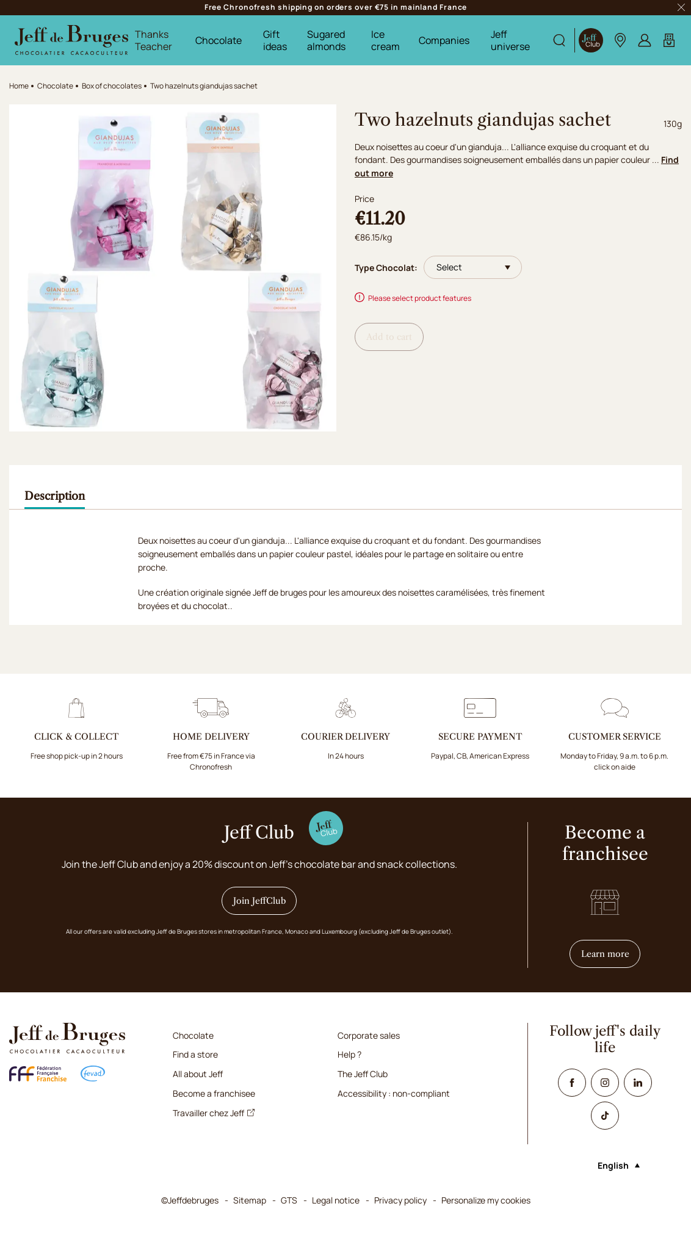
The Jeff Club (363, 1074)
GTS (289, 1200)
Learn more (611, 953)
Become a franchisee (214, 1093)
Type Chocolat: (386, 267)
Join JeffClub (259, 900)
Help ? (349, 1054)
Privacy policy (400, 1200)
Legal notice (336, 1200)
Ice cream (385, 40)
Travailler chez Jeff (214, 1113)
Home (19, 86)
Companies (444, 40)
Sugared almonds (326, 40)
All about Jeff (198, 1074)
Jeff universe (510, 40)
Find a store (195, 1054)
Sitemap (249, 1200)
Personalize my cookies (485, 1200)
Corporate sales (369, 1035)
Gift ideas (275, 40)
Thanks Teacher (153, 40)
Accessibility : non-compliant (394, 1093)
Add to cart (389, 336)
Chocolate (218, 40)
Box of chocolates (112, 86)
